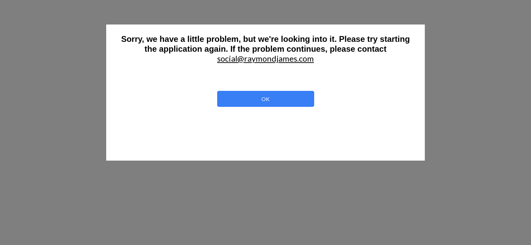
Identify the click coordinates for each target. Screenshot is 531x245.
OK (265, 99)
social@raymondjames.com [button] (265, 58)
